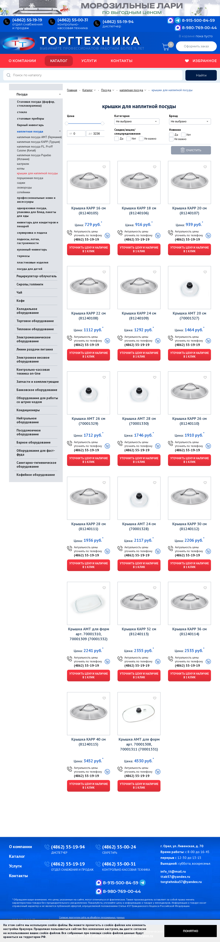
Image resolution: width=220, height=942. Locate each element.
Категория (122, 116)
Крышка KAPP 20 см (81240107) (189, 210)
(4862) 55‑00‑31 (72, 20)
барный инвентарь (30, 125)
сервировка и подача (32, 233)
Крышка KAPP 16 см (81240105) (88, 210)
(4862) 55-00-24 (119, 847)
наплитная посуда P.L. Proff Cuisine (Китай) (35, 148)
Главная (72, 90)
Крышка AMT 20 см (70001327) (189, 316)
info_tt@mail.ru (173, 871)
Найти (201, 75)
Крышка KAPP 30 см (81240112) (189, 526)
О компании (22, 61)
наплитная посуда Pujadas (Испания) (34, 157)
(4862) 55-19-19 (86, 239)
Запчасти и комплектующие (38, 382)
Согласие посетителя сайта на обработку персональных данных (92, 917)
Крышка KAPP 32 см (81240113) (139, 631)
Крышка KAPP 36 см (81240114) (189, 631)
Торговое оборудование (35, 321)
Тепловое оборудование (35, 329)
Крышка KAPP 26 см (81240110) (189, 421)
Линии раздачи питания (35, 349)
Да (121, 138)
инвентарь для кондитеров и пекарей (37, 224)
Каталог (58, 61)
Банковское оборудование (37, 390)
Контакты (122, 61)
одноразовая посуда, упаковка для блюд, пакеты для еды (36, 212)
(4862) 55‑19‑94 (118, 22)
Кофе (20, 301)
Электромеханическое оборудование (33, 339)
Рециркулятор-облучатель (37, 276)
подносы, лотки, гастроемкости (28, 241)
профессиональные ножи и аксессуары (36, 200)
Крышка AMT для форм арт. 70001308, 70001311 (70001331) (139, 744)
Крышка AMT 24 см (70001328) (139, 526)
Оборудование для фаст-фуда (36, 452)
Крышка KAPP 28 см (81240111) (88, 526)
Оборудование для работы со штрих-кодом (37, 400)
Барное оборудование (33, 442)
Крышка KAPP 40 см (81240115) (88, 742)
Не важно (150, 138)
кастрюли (23, 164)
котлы (20, 168)
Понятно (190, 931)
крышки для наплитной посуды (37, 173)
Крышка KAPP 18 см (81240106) (139, 210)
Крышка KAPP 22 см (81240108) (88, 316)
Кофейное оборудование (36, 475)
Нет (134, 138)
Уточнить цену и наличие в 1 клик (88, 249)
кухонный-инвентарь (32, 249)
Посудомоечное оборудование (29, 432)
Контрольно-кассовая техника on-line (33, 371)
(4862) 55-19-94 (68, 847)
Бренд (173, 116)
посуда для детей (29, 269)
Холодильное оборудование (28, 311)
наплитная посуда (30, 131)
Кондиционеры (28, 410)
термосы (23, 256)
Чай (19, 292)
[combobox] (136, 121)
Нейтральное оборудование (28, 420)
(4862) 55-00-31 (119, 864)
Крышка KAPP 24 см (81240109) (139, 316)
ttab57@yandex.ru (175, 876)
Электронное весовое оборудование (33, 359)
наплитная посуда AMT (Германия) (39, 137)
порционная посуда (30, 178)
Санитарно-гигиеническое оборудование (36, 465)
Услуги (89, 61)
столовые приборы (30, 118)
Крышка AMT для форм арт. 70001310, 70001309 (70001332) (88, 633)
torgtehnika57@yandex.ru (181, 882)
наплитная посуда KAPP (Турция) (38, 142)
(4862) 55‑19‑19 (27, 20)
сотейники (23, 192)
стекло (22, 112)
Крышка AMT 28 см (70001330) (139, 421)
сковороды (24, 187)
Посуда (22, 94)
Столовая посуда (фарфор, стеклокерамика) (36, 103)
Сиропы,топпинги (30, 284)
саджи (21, 183)
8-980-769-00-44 (199, 27)
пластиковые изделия (32, 262)
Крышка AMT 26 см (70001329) (88, 421)
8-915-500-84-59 (198, 20)
